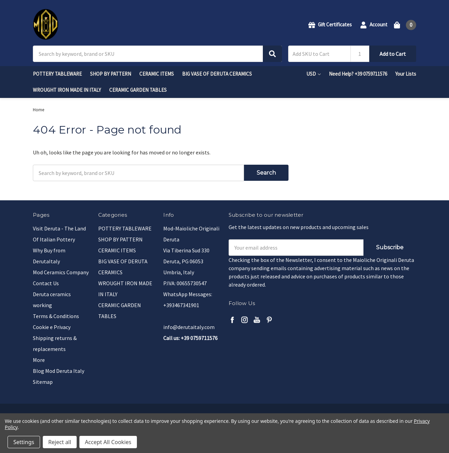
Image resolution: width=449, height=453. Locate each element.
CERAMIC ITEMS (156, 74)
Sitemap (43, 381)
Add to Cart (393, 53)
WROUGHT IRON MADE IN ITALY (67, 90)
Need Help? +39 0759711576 (358, 74)
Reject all (59, 442)
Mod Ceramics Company (61, 272)
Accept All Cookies (108, 442)
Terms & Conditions (56, 316)
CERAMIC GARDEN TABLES (138, 90)
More (39, 359)
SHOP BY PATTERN (110, 74)
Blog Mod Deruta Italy (58, 370)
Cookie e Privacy (51, 327)
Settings (23, 442)
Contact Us (46, 283)
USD (313, 74)
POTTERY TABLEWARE (57, 74)
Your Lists (405, 74)
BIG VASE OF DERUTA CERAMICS (217, 74)
